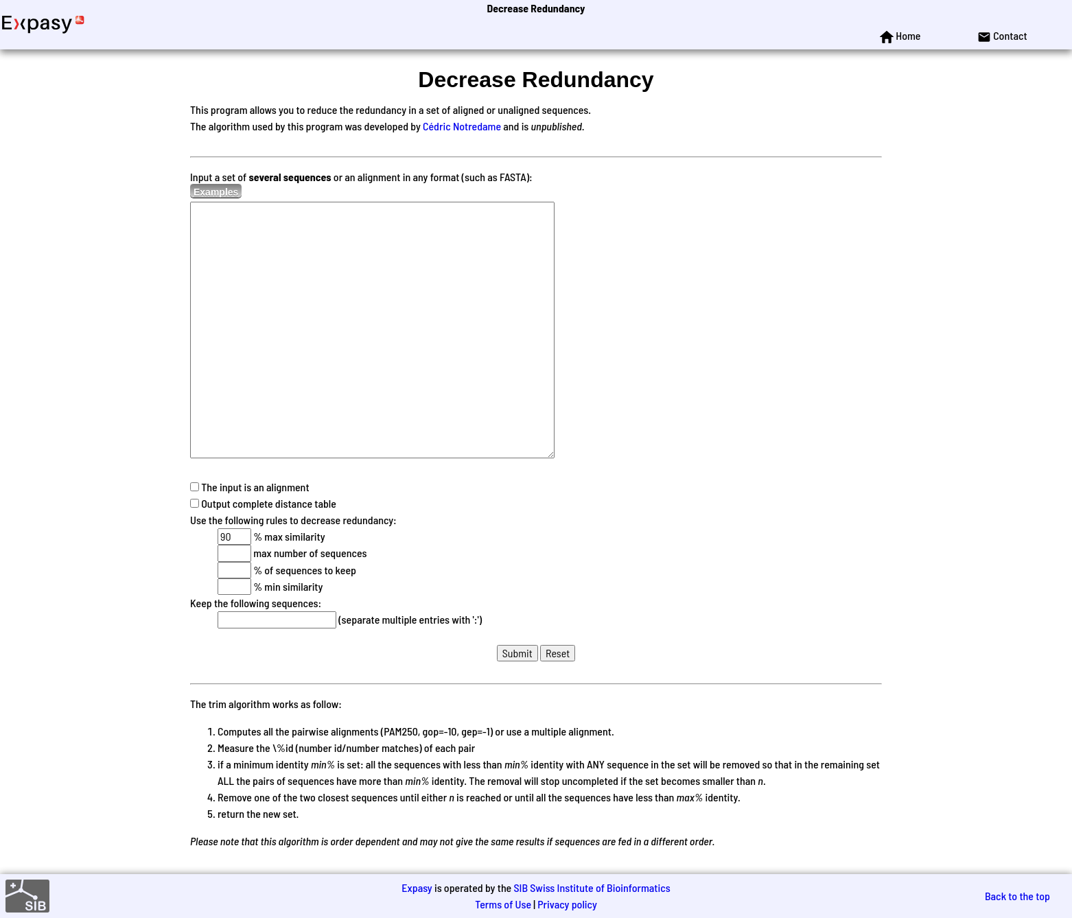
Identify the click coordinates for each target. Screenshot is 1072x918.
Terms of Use (503, 903)
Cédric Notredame (462, 125)
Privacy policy (567, 903)
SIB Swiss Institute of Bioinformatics (591, 887)
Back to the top (1017, 895)
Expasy (416, 887)
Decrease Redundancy (536, 7)
